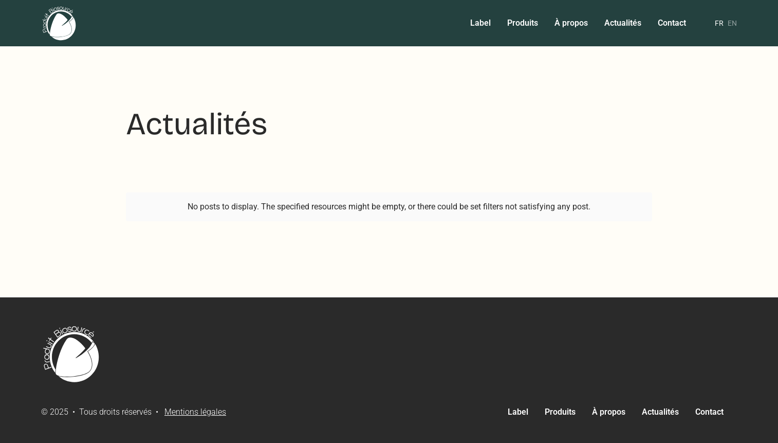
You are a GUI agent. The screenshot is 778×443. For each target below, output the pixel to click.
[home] (59, 23)
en (732, 23)
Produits (522, 23)
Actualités (622, 23)
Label (480, 23)
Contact (672, 23)
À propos (571, 23)
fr (719, 23)
